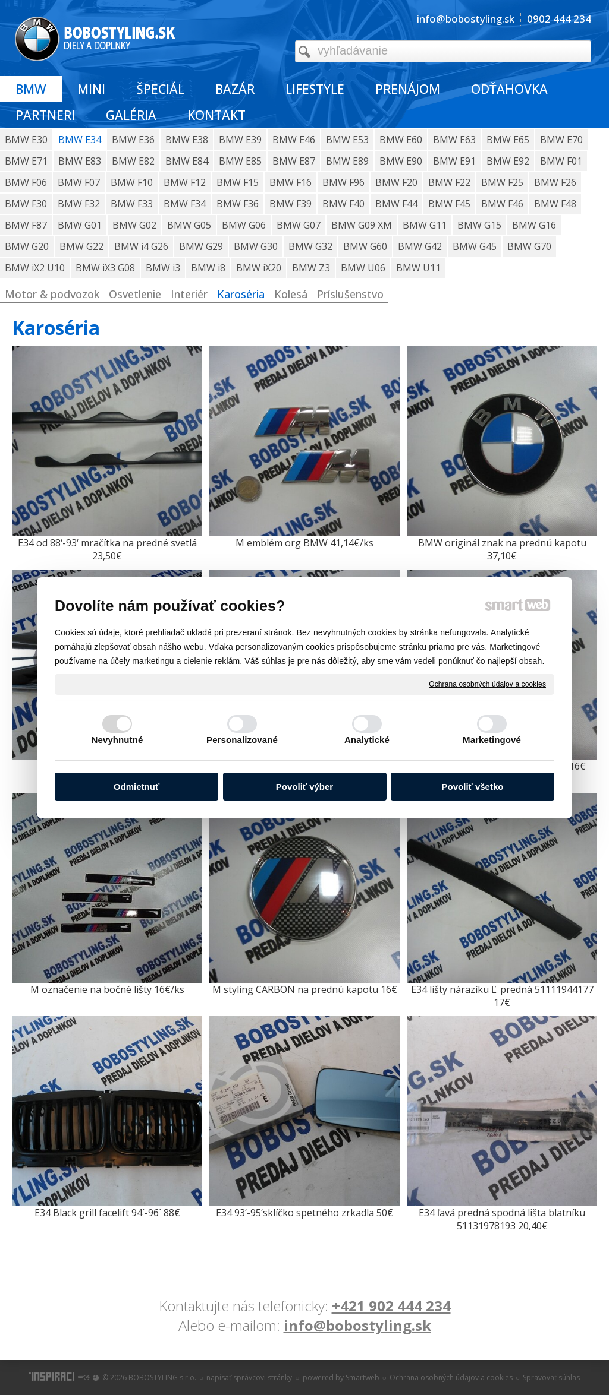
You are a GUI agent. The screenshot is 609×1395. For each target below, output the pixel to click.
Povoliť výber (304, 787)
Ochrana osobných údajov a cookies (487, 683)
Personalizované (242, 740)
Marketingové (492, 740)
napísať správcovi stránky (249, 1377)
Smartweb (362, 1377)
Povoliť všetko (473, 787)
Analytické (367, 740)
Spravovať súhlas (551, 1377)
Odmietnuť (136, 787)
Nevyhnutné (117, 740)
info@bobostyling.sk (357, 1325)
